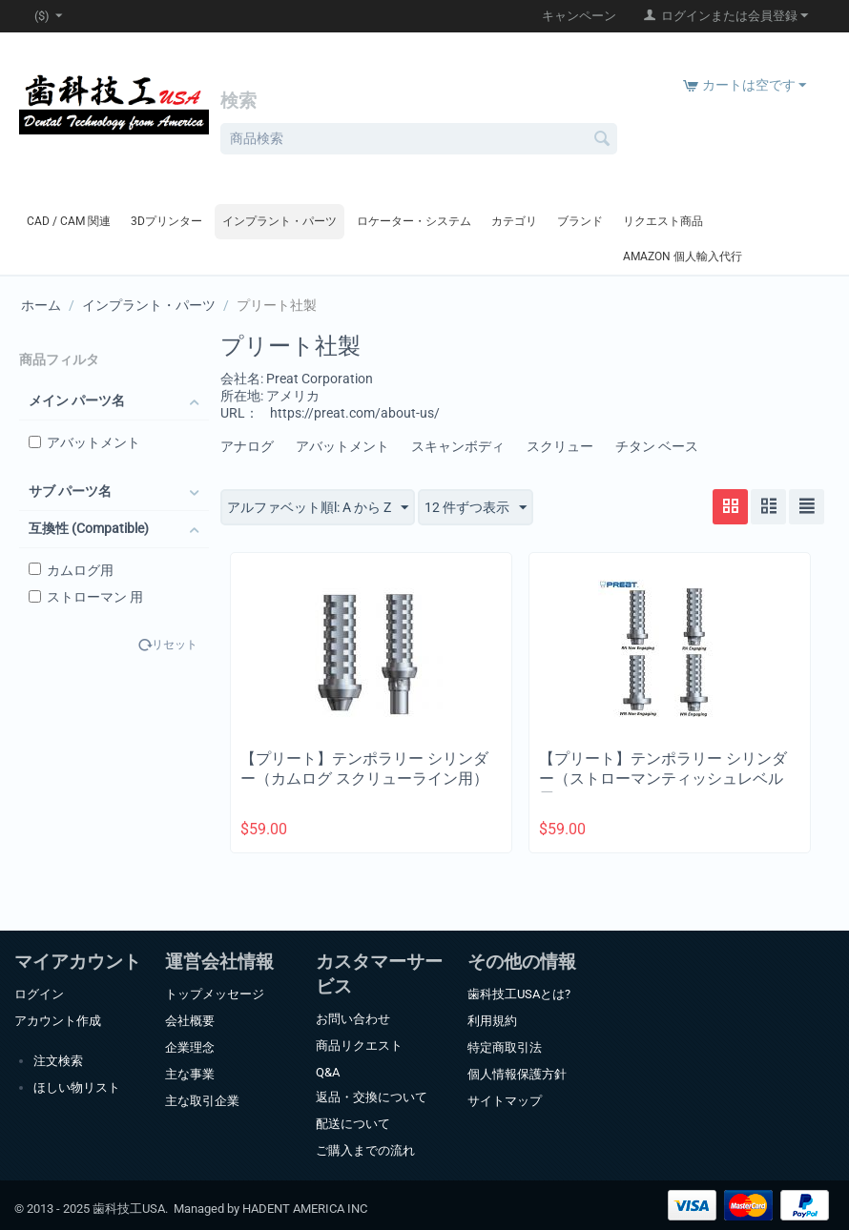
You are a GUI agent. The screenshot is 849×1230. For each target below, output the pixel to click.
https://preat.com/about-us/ (355, 412)
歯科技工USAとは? (518, 994)
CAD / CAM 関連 (69, 221)
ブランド (580, 221)
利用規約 (492, 1021)
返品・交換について (371, 1097)
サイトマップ (504, 1101)
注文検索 (58, 1061)
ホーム (41, 305)
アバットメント (84, 442)
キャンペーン (579, 16)
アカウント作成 (57, 1021)
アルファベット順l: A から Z (317, 508)
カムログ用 (71, 570)
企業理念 (190, 1047)
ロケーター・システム (414, 221)
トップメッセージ (214, 994)
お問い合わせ (353, 1019)
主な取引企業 (202, 1101)
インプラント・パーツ (279, 221)
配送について (353, 1124)
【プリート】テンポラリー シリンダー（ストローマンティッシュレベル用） (663, 778)
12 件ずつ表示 (475, 508)
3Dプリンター (166, 221)
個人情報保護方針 (517, 1074)
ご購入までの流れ (365, 1150)
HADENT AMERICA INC (304, 1208)
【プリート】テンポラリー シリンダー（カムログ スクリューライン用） (364, 768)
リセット (174, 645)
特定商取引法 (504, 1047)
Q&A (328, 1072)
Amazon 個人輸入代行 (682, 256)
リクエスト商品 (663, 221)
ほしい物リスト (76, 1087)
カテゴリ (514, 221)
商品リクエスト (359, 1045)
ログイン (39, 994)
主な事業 (190, 1074)
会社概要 (190, 1021)
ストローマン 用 (86, 597)
